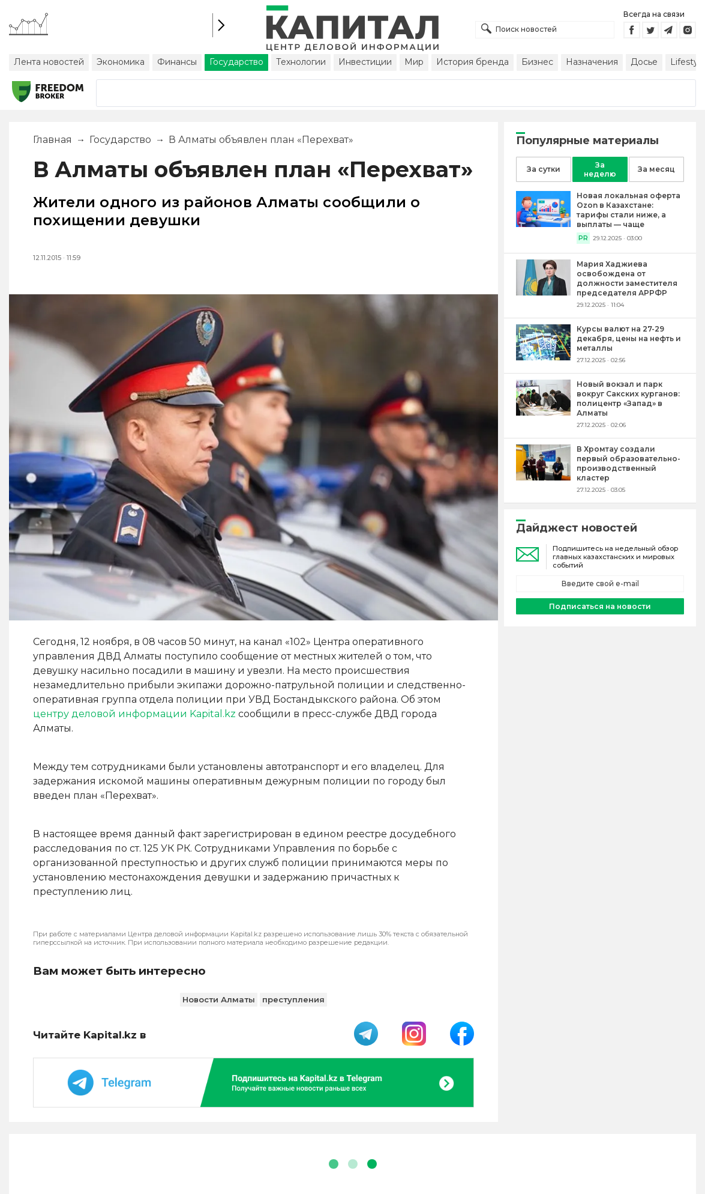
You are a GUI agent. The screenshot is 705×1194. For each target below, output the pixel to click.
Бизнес (537, 61)
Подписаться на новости (600, 606)
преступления (293, 999)
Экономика (121, 61)
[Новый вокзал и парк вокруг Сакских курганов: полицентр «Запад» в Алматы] (543, 412)
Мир (414, 61)
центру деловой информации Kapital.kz (134, 714)
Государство (236, 61)
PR (583, 238)
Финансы (177, 61)
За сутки (543, 169)
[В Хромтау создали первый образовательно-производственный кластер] (543, 477)
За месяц (656, 169)
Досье (644, 61)
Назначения (592, 61)
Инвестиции (365, 61)
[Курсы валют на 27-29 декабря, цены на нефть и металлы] (543, 357)
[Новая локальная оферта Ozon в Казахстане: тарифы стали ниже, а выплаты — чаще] (543, 223)
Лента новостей (49, 61)
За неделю (600, 169)
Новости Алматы (218, 999)
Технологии (301, 61)
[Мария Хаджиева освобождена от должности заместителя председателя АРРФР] (543, 292)
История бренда (472, 61)
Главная (52, 139)
